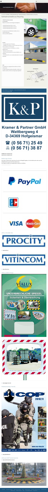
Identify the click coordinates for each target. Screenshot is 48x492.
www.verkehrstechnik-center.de (9, 459)
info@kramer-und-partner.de (7, 153)
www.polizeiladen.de (6, 454)
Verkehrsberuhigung (22, 14)
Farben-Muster (27, 489)
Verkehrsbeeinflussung (14, 14)
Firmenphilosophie (28, 490)
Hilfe (23, 489)
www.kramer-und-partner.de (7, 154)
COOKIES (3, 489)
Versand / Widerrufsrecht (35, 489)
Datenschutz (13, 490)
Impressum (35, 490)
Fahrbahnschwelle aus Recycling (31, 14)
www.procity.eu (5, 250)
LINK (11, 91)
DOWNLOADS (43, 489)
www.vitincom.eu (6, 269)
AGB (23, 490)
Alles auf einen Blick (17, 489)
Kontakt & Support (9, 489)
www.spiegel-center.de (7, 382)
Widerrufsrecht (18, 490)
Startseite (7, 14)
